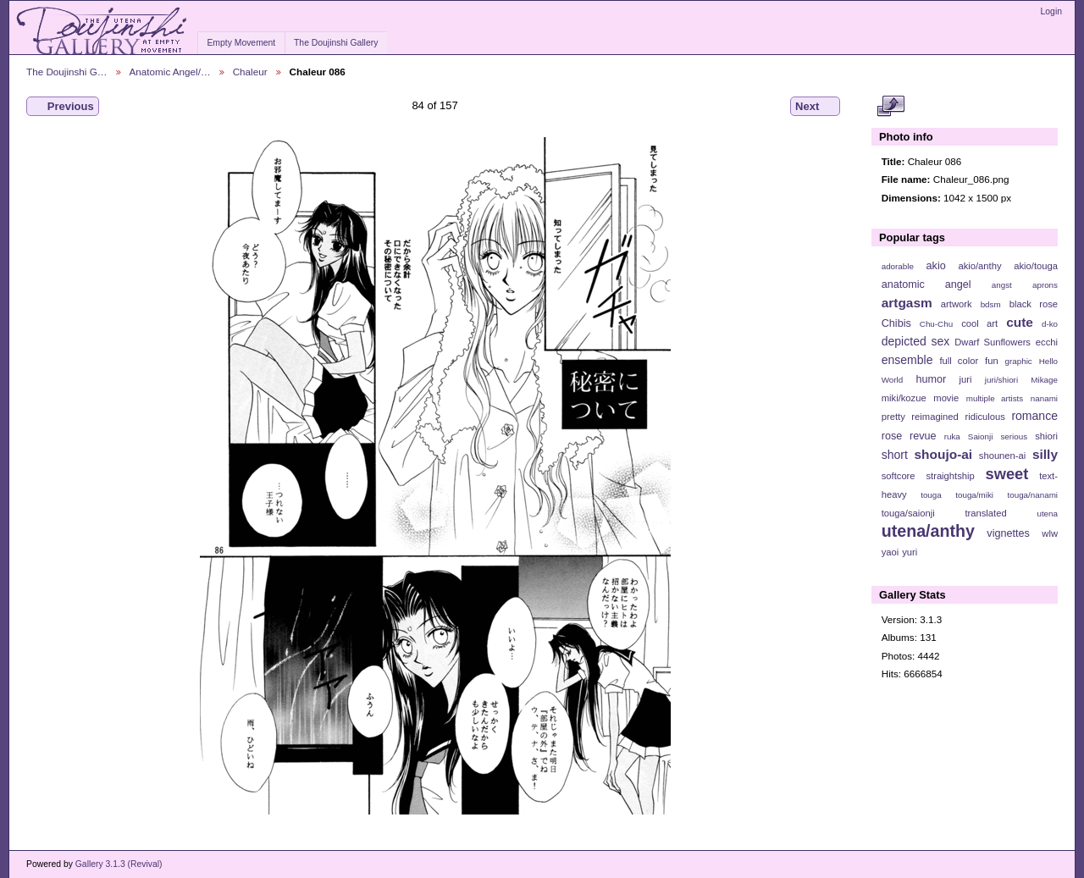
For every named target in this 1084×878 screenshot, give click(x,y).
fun (991, 361)
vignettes (1008, 533)
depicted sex (916, 341)
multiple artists (994, 398)
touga (931, 495)
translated (985, 513)
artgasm (907, 302)
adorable (898, 266)
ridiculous (984, 416)
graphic (1018, 361)
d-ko (1050, 324)
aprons (1045, 285)
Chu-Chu (936, 324)
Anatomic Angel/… (170, 71)
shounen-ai (1002, 455)
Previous (62, 106)
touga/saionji (908, 513)
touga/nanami (1033, 495)
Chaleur (250, 71)
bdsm (991, 304)
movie (946, 398)
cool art (979, 323)
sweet (1007, 474)
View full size (890, 107)
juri (966, 379)
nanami (1044, 398)
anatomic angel (926, 284)
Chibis (896, 323)
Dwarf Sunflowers (992, 342)
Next (815, 106)
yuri (909, 552)
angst (1002, 285)
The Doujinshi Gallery (336, 42)
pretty (893, 416)
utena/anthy (928, 531)
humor (930, 379)
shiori (1046, 436)
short (895, 454)
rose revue (909, 436)
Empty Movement (241, 42)
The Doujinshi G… (67, 71)
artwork (956, 304)
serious (1013, 436)
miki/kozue (904, 398)
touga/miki (974, 495)
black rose (1033, 304)
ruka (952, 436)
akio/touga (1036, 266)
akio (936, 266)
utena (1047, 513)
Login (1051, 11)
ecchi (1047, 342)
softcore (898, 476)
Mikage (1044, 379)
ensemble (907, 360)
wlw (1050, 533)
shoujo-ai (944, 454)
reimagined (935, 416)
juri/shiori (1001, 379)
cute (1019, 322)
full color (958, 361)
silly (1045, 454)
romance (1034, 415)
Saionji (980, 436)
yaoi (890, 552)
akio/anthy (979, 266)
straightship (950, 476)
